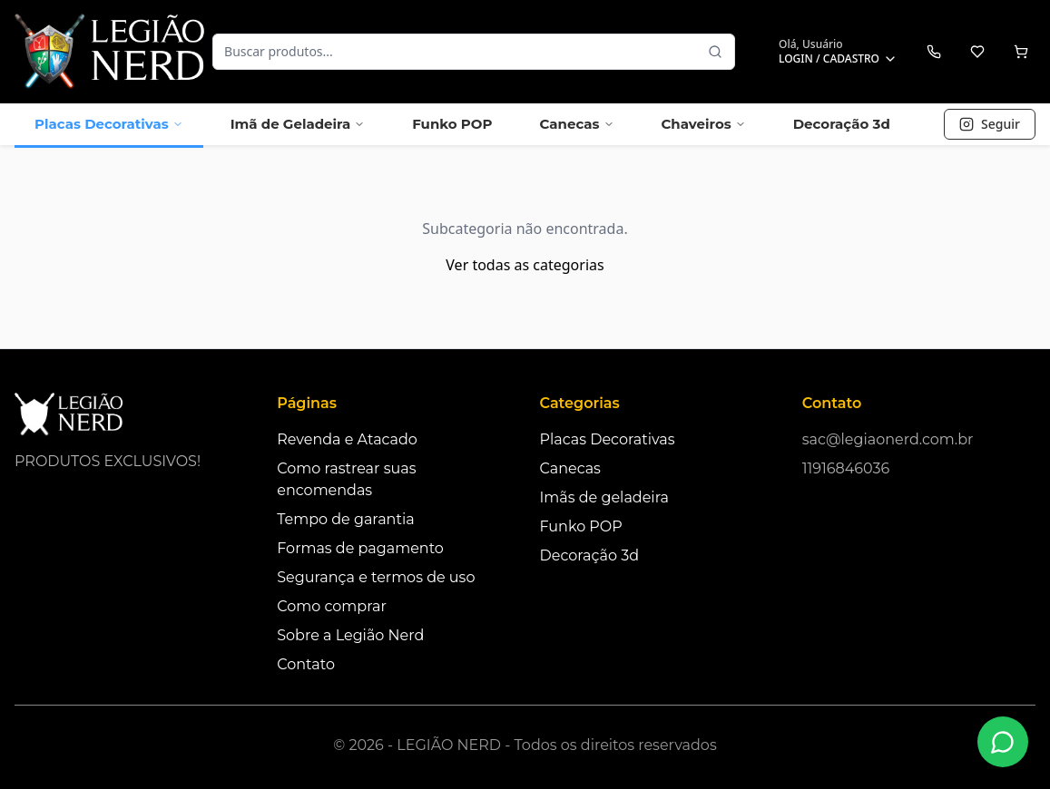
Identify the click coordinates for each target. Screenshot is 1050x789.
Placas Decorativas (108, 123)
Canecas (576, 123)
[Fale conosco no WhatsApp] (1002, 741)
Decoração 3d (841, 123)
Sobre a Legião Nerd (350, 635)
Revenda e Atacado (347, 439)
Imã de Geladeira (298, 123)
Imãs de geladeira (604, 497)
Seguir (989, 123)
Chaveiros (704, 123)
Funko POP (452, 123)
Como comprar (332, 606)
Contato (306, 664)
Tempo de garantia (345, 519)
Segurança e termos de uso (376, 577)
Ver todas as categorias (525, 265)
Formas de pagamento (360, 548)
